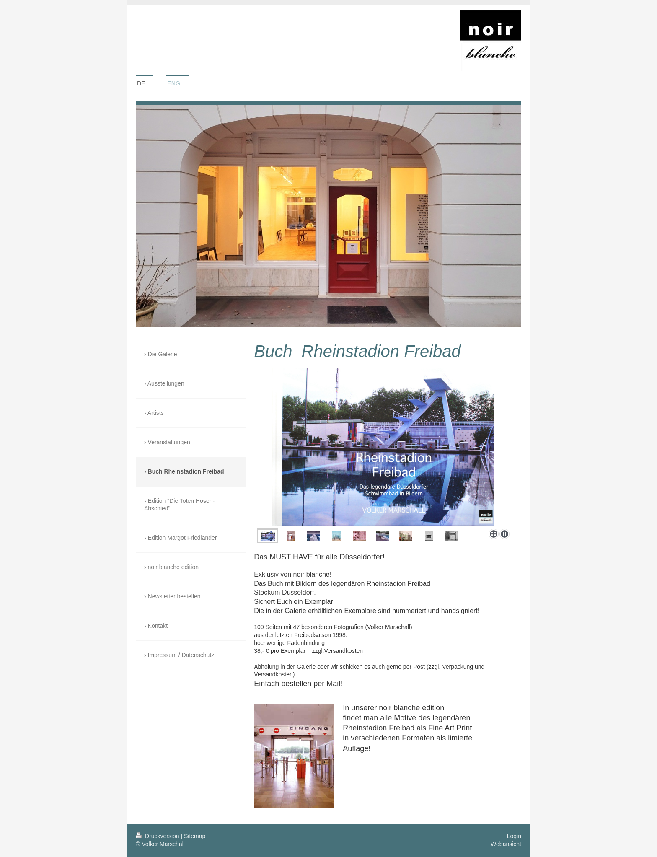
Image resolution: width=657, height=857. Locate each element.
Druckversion (158, 836)
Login (514, 836)
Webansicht (506, 844)
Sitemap (194, 836)
